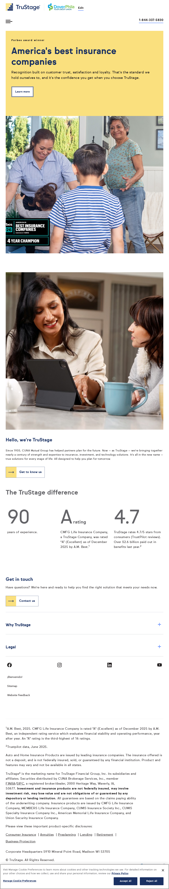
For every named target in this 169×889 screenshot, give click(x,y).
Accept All (125, 881)
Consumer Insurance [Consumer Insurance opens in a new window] (21, 834)
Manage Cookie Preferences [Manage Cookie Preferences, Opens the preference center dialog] (19, 881)
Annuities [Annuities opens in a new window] (47, 834)
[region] (84, 876)
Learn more (22, 91)
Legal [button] (83, 647)
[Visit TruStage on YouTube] (159, 665)
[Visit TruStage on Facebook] (9, 665)
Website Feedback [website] (18, 695)
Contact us (27, 601)
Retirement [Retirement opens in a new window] (105, 834)
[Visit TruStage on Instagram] (59, 665)
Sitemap (12, 686)
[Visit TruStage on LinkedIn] (109, 665)
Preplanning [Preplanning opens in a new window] (67, 834)
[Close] (163, 870)
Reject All (151, 881)
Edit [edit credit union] (81, 8)
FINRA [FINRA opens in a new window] (10, 783)
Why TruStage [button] (83, 625)
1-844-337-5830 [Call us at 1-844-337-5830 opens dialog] (151, 20)
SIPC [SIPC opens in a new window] (20, 783)
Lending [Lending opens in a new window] (86, 834)
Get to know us (30, 472)
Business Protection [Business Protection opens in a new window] (21, 841)
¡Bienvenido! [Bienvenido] (14, 677)
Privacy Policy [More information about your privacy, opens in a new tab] (120, 873)
